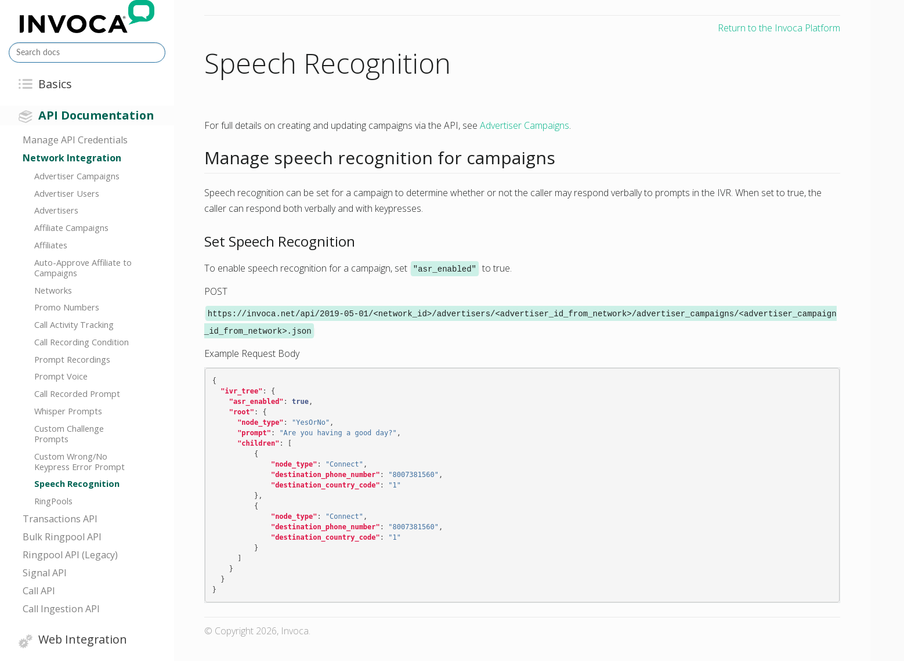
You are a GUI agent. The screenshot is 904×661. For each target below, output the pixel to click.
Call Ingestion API (61, 608)
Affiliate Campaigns (71, 227)
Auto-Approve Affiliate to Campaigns (83, 268)
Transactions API (60, 518)
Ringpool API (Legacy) (70, 554)
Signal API (45, 572)
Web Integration (82, 639)
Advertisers (56, 210)
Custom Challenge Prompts (69, 433)
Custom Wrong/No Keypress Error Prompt (79, 461)
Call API (39, 590)
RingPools (53, 501)
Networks (53, 290)
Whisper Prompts (68, 411)
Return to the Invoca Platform (779, 27)
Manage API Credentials (75, 139)
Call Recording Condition (81, 342)
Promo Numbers (66, 307)
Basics (55, 84)
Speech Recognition (77, 483)
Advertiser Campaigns (77, 176)
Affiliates (50, 245)
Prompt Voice (61, 376)
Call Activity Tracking (74, 324)
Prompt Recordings (72, 359)
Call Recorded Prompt (77, 393)
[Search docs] (87, 52)
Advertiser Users (66, 193)
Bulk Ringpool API (62, 536)
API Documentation (96, 115)
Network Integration (72, 157)
